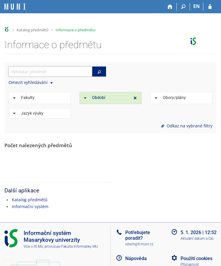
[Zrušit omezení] (135, 98)
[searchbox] (50, 71)
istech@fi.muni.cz (139, 244)
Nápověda (136, 258)
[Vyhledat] (99, 71)
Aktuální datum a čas (197, 238)
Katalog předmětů (32, 30)
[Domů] (170, 7)
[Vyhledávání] (183, 7)
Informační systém (30, 206)
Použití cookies (196, 258)
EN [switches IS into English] (196, 6)
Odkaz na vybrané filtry (186, 126)
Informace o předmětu (75, 30)
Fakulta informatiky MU (79, 246)
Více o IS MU (33, 246)
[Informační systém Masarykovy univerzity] (15, 6)
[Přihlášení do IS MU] (210, 7)
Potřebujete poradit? (137, 235)
